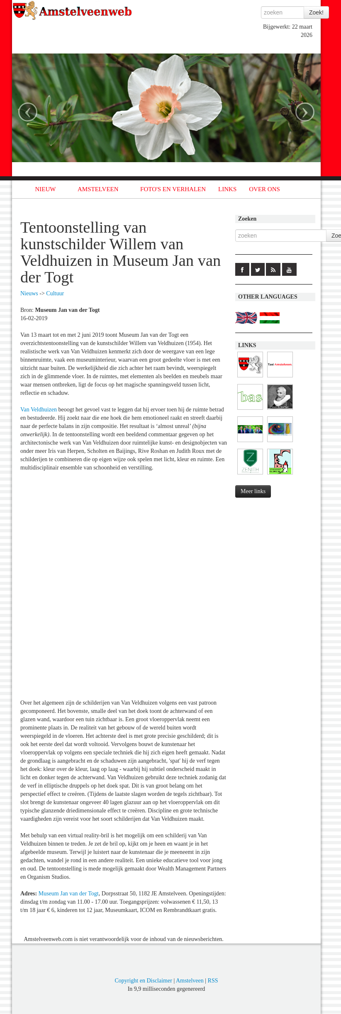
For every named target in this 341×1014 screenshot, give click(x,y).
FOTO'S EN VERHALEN (173, 189)
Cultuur (55, 293)
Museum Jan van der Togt (69, 893)
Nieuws (29, 293)
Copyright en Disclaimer (143, 981)
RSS (213, 981)
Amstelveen (190, 981)
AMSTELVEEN (98, 189)
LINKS (227, 189)
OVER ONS (264, 189)
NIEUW (45, 189)
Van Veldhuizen (38, 409)
